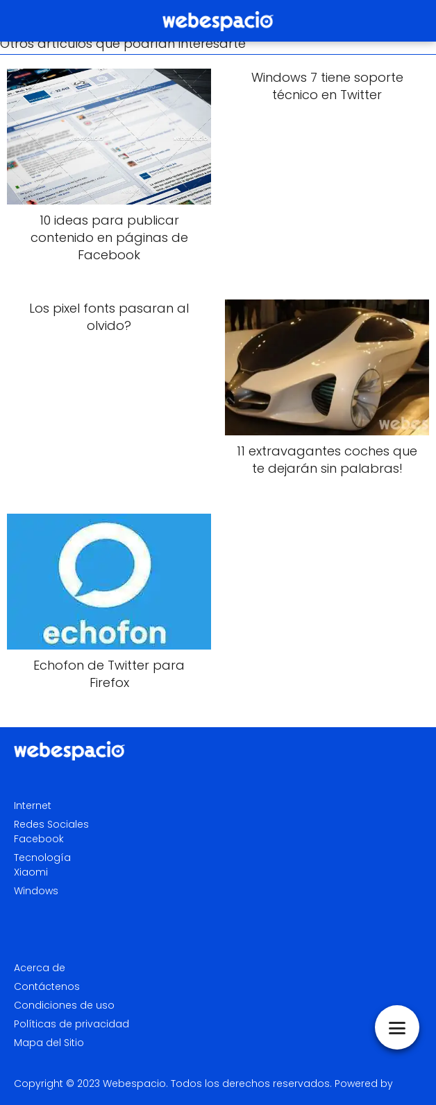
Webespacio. (135, 1083)
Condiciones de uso (64, 1005)
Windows (36, 891)
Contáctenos (47, 986)
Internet (32, 805)
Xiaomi (31, 872)
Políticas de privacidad (71, 1024)
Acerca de (39, 968)
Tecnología (42, 857)
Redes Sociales (51, 824)
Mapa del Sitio (49, 1043)
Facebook (39, 839)
